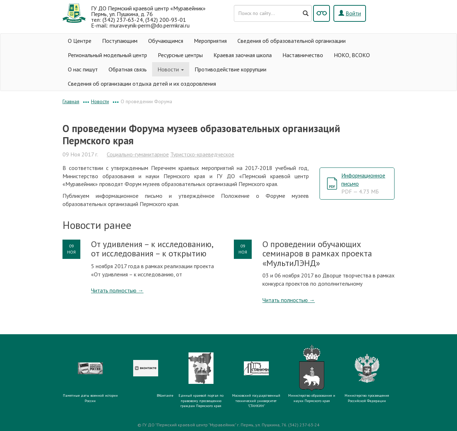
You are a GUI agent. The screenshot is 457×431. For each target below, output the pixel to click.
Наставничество (302, 55)
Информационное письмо (363, 183)
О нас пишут (83, 69)
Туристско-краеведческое (202, 154)
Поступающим (119, 40)
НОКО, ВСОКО (352, 55)
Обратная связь (128, 69)
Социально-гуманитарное (138, 154)
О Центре (79, 40)
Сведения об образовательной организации (291, 40)
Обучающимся (165, 40)
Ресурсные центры (180, 55)
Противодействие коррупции (230, 69)
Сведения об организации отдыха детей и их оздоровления (142, 83)
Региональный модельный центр (107, 55)
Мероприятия (210, 40)
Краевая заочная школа (243, 55)
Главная (70, 101)
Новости (170, 69)
